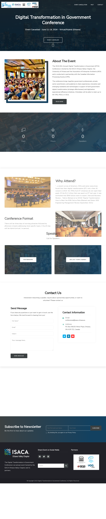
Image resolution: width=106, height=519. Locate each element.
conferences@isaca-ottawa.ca (75, 320)
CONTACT (100, 5)
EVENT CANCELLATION (80, 5)
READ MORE (59, 101)
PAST (92, 5)
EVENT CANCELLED (53, 40)
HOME (69, 5)
